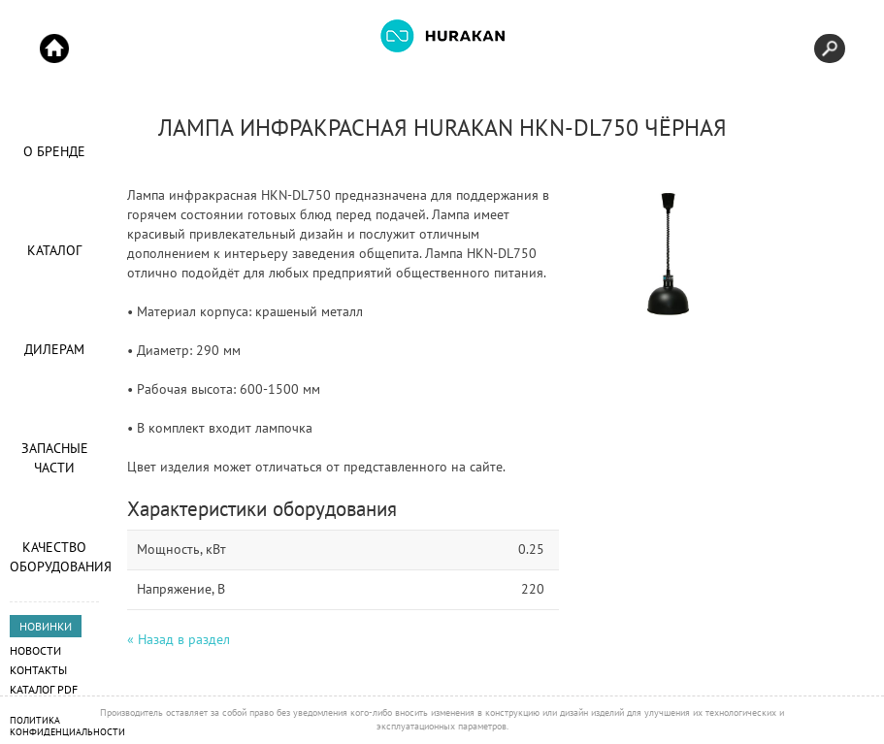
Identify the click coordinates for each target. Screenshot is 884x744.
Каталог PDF (44, 689)
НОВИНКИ (45, 626)
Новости (35, 650)
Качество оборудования (54, 556)
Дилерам (54, 349)
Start (54, 48)
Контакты (38, 670)
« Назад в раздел (178, 639)
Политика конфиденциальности (67, 726)
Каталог (54, 250)
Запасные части (54, 457)
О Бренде (54, 151)
